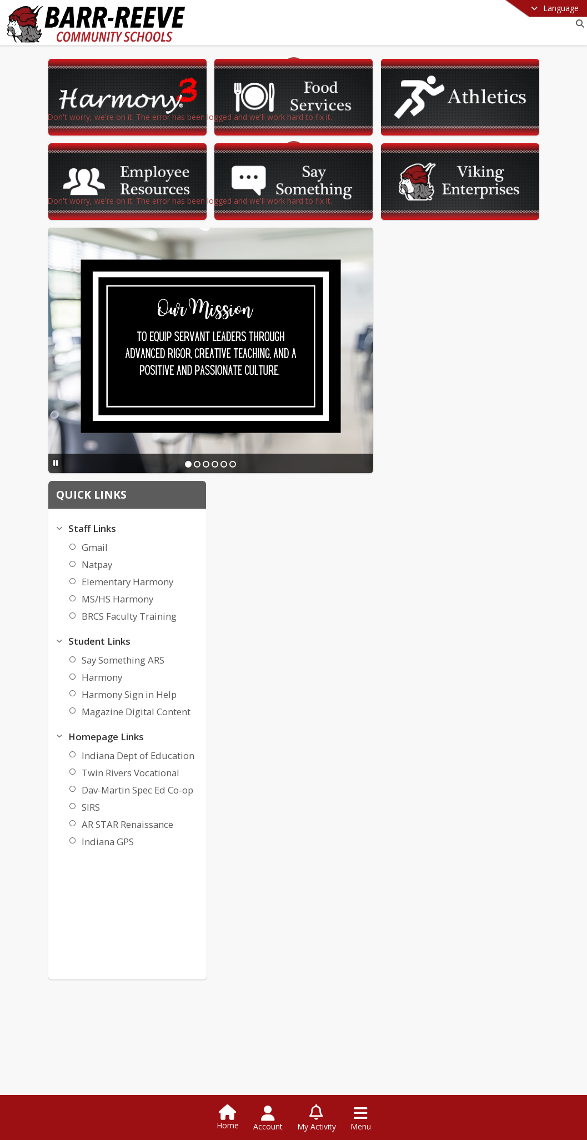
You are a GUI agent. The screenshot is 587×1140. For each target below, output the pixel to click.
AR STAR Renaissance (488, 640)
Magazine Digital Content (497, 527)
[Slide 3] (326, 402)
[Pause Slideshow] (175, 401)
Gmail (456, 363)
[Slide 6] (353, 402)
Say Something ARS (484, 476)
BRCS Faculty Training (490, 432)
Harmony (463, 493)
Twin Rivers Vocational (491, 588)
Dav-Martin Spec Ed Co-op (498, 606)
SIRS (452, 623)
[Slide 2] (317, 402)
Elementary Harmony (488, 397)
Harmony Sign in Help (490, 510)
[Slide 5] (344, 402)
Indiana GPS (469, 657)
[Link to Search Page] (577, 23)
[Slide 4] (335, 402)
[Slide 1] (308, 402)
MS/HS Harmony (478, 415)
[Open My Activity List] (316, 1118)
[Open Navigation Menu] (360, 1118)
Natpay (458, 380)
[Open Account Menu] (268, 1118)
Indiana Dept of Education (499, 571)
